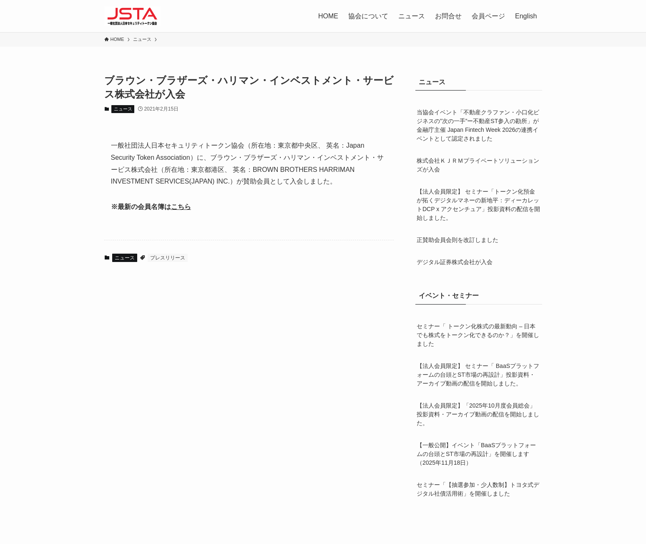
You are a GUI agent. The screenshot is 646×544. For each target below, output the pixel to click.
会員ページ (488, 16)
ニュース (411, 16)
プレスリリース (167, 258)
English (526, 16)
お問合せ (448, 16)
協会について (368, 16)
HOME (328, 16)
